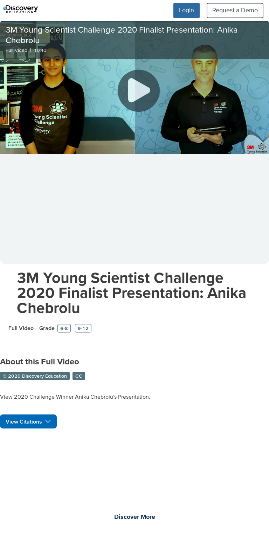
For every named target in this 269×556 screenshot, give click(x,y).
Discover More (134, 517)
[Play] (139, 91)
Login (186, 10)
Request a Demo (235, 10)
